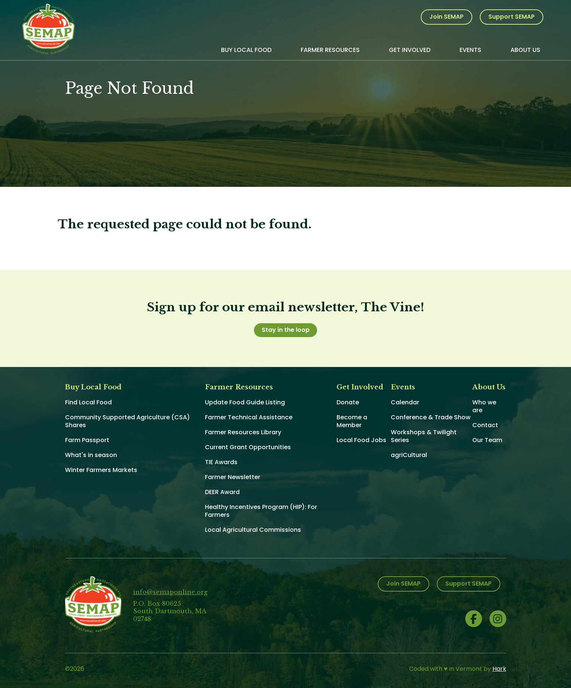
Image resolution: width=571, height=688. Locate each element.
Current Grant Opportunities (248, 447)
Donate (348, 402)
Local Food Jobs (361, 440)
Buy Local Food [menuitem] (246, 50)
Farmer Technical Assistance (248, 417)
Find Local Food (88, 402)
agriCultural (409, 455)
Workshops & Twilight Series (424, 436)
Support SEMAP (511, 16)
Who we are (484, 406)
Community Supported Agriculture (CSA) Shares (127, 421)
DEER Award (222, 492)
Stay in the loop (286, 330)
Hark (499, 668)
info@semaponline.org (170, 592)
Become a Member (352, 421)
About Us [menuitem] (525, 50)
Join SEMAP (446, 16)
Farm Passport (87, 440)
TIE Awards (221, 462)
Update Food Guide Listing (245, 402)
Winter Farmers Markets (101, 470)
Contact (485, 425)
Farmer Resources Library (243, 432)
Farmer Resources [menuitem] (330, 50)
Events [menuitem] (470, 50)
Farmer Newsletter (232, 477)
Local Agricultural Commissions (253, 529)
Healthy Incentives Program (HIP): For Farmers (261, 511)
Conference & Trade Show (430, 417)
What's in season (91, 455)
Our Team (487, 440)
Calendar (405, 402)
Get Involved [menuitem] (409, 50)
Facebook (473, 618)
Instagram (497, 618)
